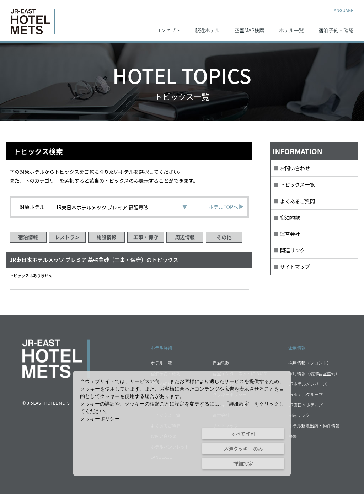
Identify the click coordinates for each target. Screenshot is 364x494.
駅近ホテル (207, 29)
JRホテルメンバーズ (307, 384)
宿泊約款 (290, 217)
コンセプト (167, 29)
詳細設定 (243, 463)
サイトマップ (295, 266)
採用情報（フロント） (309, 363)
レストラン (67, 237)
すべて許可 (243, 433)
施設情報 (107, 237)
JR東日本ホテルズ (305, 405)
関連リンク (292, 250)
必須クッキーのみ (243, 448)
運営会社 (290, 233)
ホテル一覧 (291, 29)
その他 (224, 237)
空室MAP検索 (249, 29)
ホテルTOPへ (226, 206)
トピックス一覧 (297, 184)
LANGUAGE (342, 10)
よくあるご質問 (297, 201)
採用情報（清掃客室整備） (313, 373)
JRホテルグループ (305, 394)
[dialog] (182, 423)
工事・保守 (145, 237)
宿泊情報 (28, 237)
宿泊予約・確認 (335, 29)
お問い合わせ (295, 168)
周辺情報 (185, 237)
